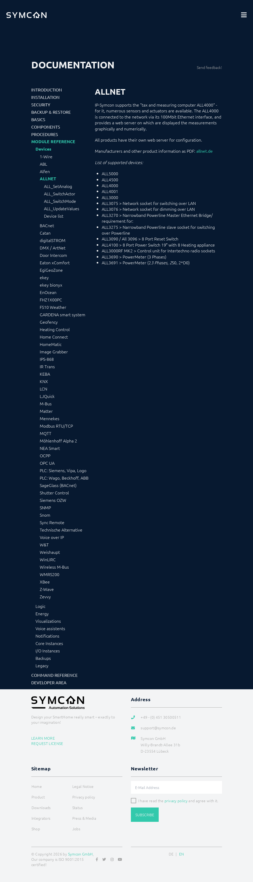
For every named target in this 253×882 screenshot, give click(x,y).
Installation (45, 97)
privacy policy (176, 800)
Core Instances (49, 643)
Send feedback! (209, 67)
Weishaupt (50, 552)
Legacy (41, 665)
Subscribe (144, 814)
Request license (47, 743)
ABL (43, 163)
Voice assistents (50, 628)
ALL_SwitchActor (59, 193)
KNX (44, 381)
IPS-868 (47, 359)
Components (45, 126)
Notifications (47, 635)
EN (181, 854)
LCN (43, 388)
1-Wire (46, 156)
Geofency (49, 321)
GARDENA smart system (62, 314)
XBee (45, 581)
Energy (42, 613)
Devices (43, 149)
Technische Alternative (61, 529)
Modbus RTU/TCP (56, 425)
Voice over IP (52, 537)
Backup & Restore (51, 112)
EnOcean (48, 292)
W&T (44, 544)
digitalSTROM (52, 240)
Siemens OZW (53, 500)
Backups (43, 658)
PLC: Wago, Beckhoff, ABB (64, 477)
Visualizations (48, 621)
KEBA (45, 373)
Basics (38, 119)
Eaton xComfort (55, 262)
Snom (45, 514)
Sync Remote (52, 522)
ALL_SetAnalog (58, 186)
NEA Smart (50, 448)
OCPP (45, 455)
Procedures (44, 134)
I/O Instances (47, 650)
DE (171, 854)
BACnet (47, 225)
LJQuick (47, 396)
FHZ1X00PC (51, 299)
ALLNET (48, 178)
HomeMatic (50, 344)
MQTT (45, 433)
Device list (53, 215)
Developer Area (48, 682)
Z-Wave (47, 589)
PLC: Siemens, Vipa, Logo (63, 470)
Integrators (41, 818)
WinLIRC (48, 559)
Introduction (46, 89)
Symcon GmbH (80, 854)
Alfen (45, 171)
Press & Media (84, 818)
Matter (46, 411)
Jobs (76, 828)
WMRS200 (49, 574)
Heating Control (55, 329)
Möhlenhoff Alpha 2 (58, 440)
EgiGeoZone (51, 270)
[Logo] (26, 15)
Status (77, 807)
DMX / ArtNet (52, 247)
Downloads (41, 807)
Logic (40, 606)
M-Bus (46, 403)
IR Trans (47, 366)
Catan (45, 232)
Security (40, 104)
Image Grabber (54, 351)
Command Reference (54, 675)
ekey (44, 277)
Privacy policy (83, 797)
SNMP (45, 507)
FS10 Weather (53, 307)
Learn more (43, 738)
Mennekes (49, 418)
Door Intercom (53, 255)
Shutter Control (54, 492)
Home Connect (54, 336)
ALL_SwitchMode (60, 201)
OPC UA (47, 463)
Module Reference (53, 141)
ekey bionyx (51, 284)
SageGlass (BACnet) (58, 485)
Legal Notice (83, 786)
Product (38, 797)
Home (37, 786)
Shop (36, 828)
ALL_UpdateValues (61, 208)
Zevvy (45, 596)
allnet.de (204, 150)
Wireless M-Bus (54, 566)
